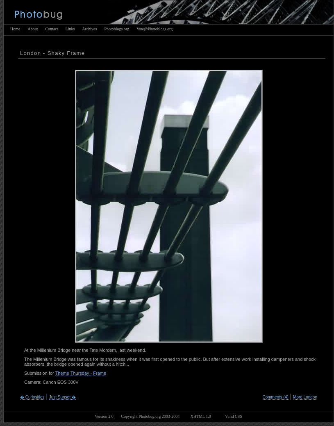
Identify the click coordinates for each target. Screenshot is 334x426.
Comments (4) (276, 397)
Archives (89, 29)
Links (70, 29)
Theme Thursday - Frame (81, 373)
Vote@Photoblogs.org (154, 29)
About (32, 29)
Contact (51, 29)
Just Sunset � (62, 397)
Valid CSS (233, 416)
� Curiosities (32, 397)
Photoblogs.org (116, 29)
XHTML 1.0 (201, 416)
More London (305, 397)
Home (15, 29)
